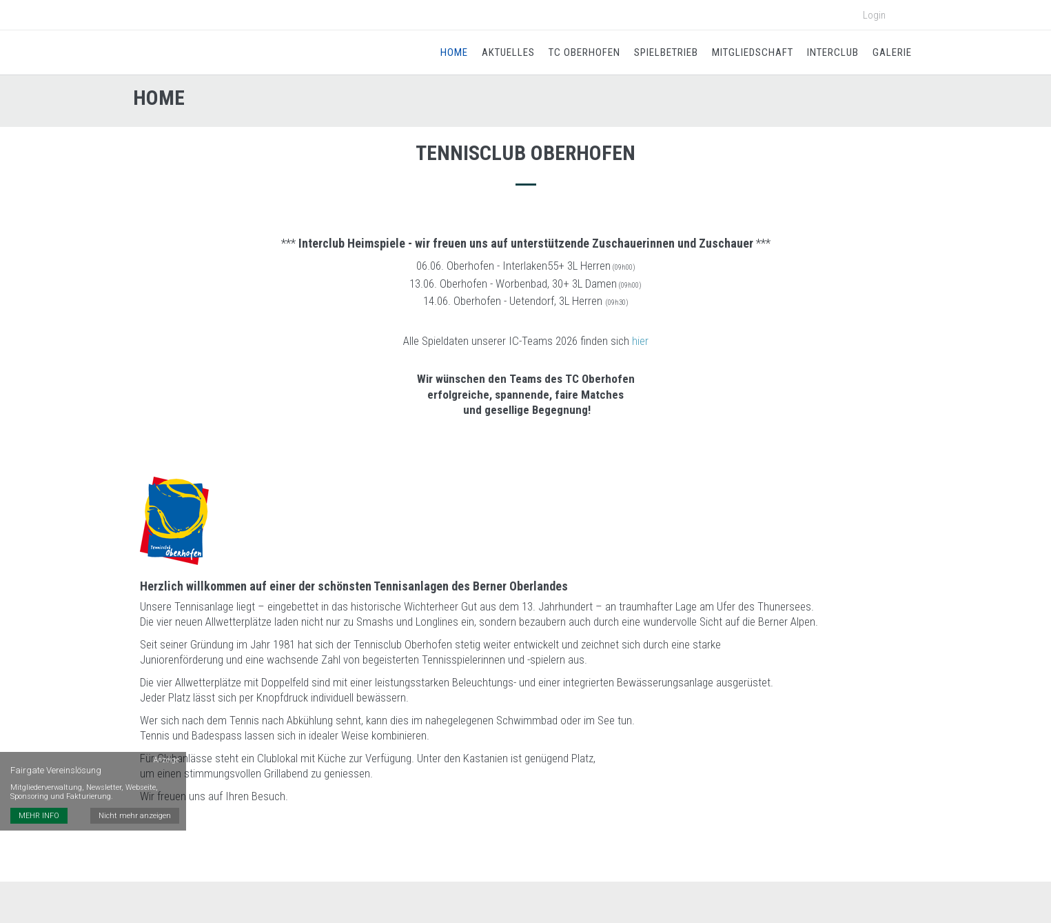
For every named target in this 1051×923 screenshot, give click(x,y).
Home (454, 52)
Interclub (833, 52)
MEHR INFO (39, 815)
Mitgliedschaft (752, 52)
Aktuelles (508, 52)
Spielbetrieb (666, 52)
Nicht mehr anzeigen (135, 815)
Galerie (892, 52)
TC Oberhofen (584, 52)
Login (874, 15)
